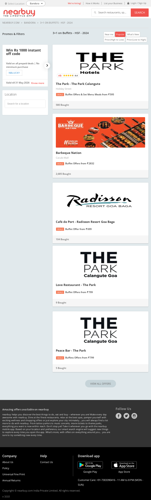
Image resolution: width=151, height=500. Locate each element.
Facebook (119, 416)
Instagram (134, 416)
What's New (133, 34)
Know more (37, 83)
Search (139, 12)
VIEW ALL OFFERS (100, 383)
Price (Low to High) (136, 39)
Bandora (30, 22)
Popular (120, 34)
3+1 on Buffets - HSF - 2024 (56, 22)
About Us (7, 462)
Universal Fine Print (13, 474)
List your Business (113, 3)
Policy (5, 468)
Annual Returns (11, 480)
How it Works (92, 3)
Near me (109, 34)
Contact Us (46, 462)
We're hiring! (74, 3)
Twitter (126, 416)
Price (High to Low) (114, 39)
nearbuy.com (10, 22)
